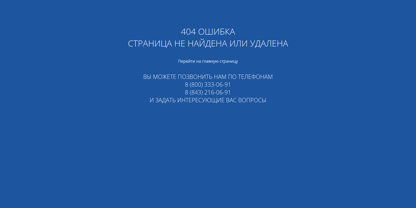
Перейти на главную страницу (208, 61)
